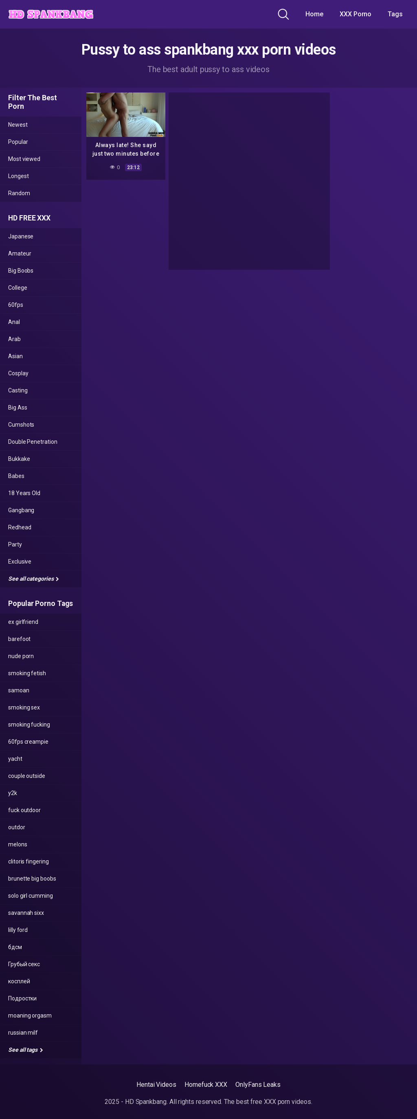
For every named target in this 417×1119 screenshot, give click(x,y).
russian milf (23, 1032)
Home (314, 14)
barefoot (19, 639)
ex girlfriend (23, 622)
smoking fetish (27, 673)
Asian (15, 356)
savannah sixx (26, 913)
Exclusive (19, 561)
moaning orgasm (30, 1015)
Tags (395, 14)
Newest (18, 124)
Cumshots (21, 424)
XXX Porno (355, 14)
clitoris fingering (28, 861)
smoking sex (24, 707)
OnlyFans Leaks (258, 1084)
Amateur (19, 253)
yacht (15, 759)
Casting (17, 390)
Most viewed (24, 159)
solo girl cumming (30, 895)
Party (15, 544)
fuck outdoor (24, 810)
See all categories (33, 578)
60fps (15, 305)
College (17, 287)
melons (17, 844)
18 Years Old (24, 493)
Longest (18, 176)
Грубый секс (24, 964)
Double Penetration (32, 441)
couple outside (26, 776)
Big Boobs (20, 270)
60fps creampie (28, 741)
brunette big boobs (32, 878)
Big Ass (17, 407)
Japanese (20, 236)
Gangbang (21, 510)
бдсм (15, 947)
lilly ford (18, 930)
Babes (16, 476)
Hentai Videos (156, 1084)
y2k (12, 793)
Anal (14, 322)
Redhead (19, 527)
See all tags (25, 1049)
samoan (18, 690)
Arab (14, 339)
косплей (19, 981)
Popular (18, 142)
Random (19, 193)
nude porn (21, 656)
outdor (16, 827)
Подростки (22, 998)
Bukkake (19, 459)
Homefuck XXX (205, 1084)
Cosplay (18, 373)
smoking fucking (29, 724)
